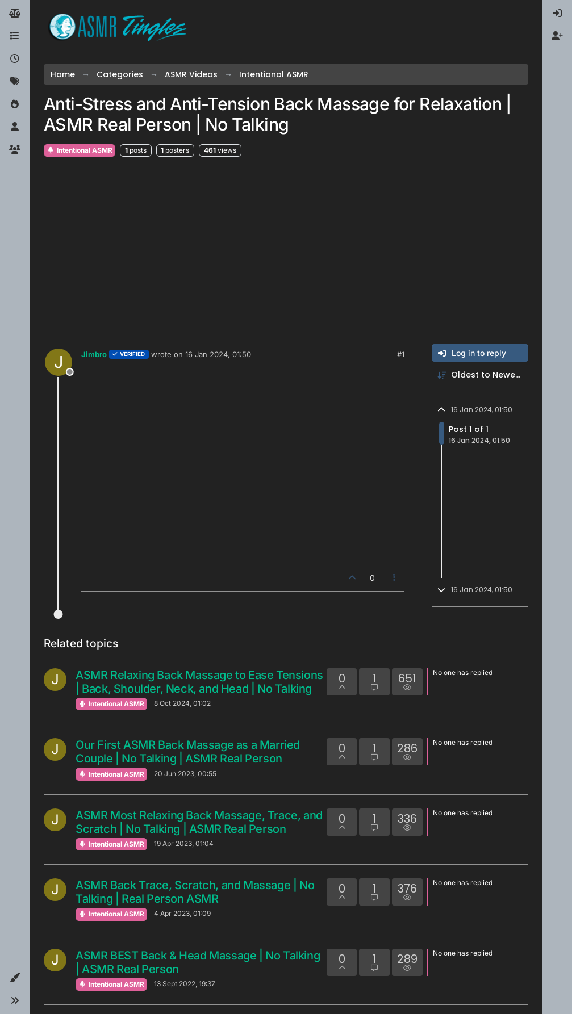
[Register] (557, 36)
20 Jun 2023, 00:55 (185, 773)
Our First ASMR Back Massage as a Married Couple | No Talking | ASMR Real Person (188, 751)
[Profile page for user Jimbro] (58, 362)
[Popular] (15, 104)
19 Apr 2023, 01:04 (184, 843)
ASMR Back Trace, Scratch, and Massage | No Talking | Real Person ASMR (195, 892)
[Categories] (15, 36)
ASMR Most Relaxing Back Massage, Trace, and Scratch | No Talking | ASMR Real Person (199, 822)
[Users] (15, 127)
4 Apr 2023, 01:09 (182, 913)
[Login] (557, 14)
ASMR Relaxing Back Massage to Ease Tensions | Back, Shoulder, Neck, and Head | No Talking (199, 681)
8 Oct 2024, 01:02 (182, 703)
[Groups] (15, 150)
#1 (400, 354)
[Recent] (15, 59)
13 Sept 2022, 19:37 (184, 983)
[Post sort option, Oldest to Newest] (480, 375)
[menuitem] (557, 14)
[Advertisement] (286, 250)
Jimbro (94, 354)
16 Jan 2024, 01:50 (218, 354)
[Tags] (15, 82)
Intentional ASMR (79, 150)
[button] (15, 978)
